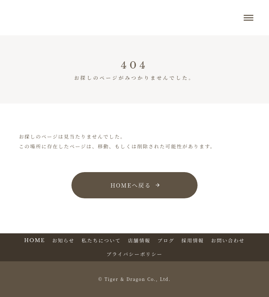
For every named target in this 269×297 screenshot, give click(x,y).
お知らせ (63, 240)
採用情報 (192, 240)
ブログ (166, 240)
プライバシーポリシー (134, 254)
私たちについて (101, 240)
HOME (34, 240)
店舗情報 (139, 240)
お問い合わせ (228, 240)
